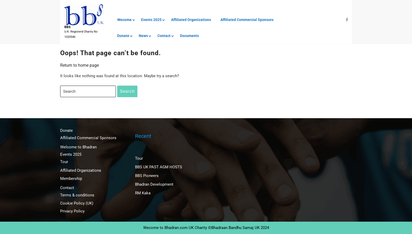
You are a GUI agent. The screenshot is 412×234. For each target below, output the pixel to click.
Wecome (124, 20)
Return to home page (79, 65)
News (143, 36)
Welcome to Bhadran (78, 147)
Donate (123, 36)
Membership (71, 178)
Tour (64, 161)
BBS (67, 27)
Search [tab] (127, 91)
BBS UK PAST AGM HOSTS (158, 167)
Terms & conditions (77, 195)
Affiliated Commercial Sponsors (247, 20)
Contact (164, 36)
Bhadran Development (154, 184)
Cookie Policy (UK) (76, 203)
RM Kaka (143, 193)
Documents (189, 36)
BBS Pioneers (147, 175)
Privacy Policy (72, 211)
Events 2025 (151, 20)
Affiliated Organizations (191, 20)
